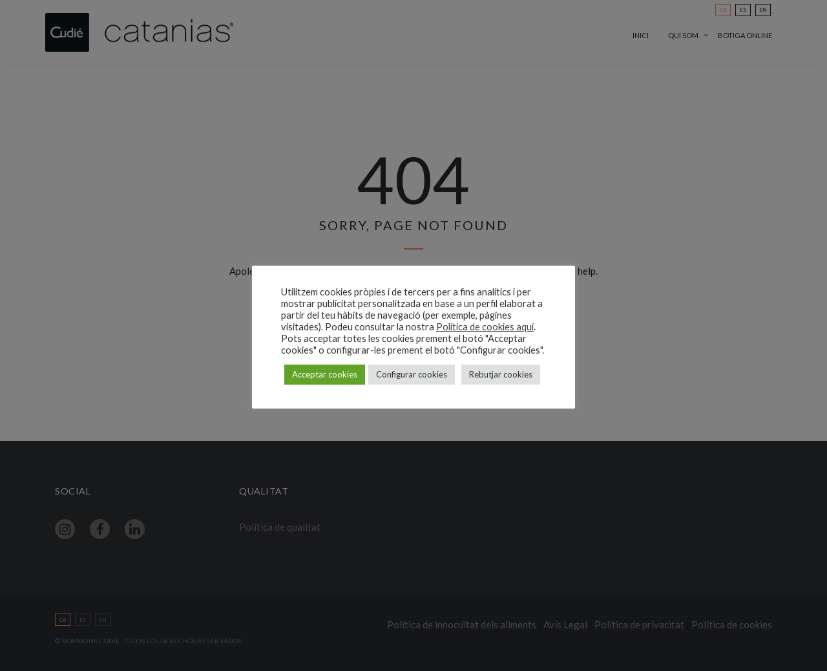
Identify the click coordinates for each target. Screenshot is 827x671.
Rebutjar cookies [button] (500, 374)
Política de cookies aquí (485, 326)
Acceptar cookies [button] (324, 374)
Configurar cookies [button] (411, 374)
